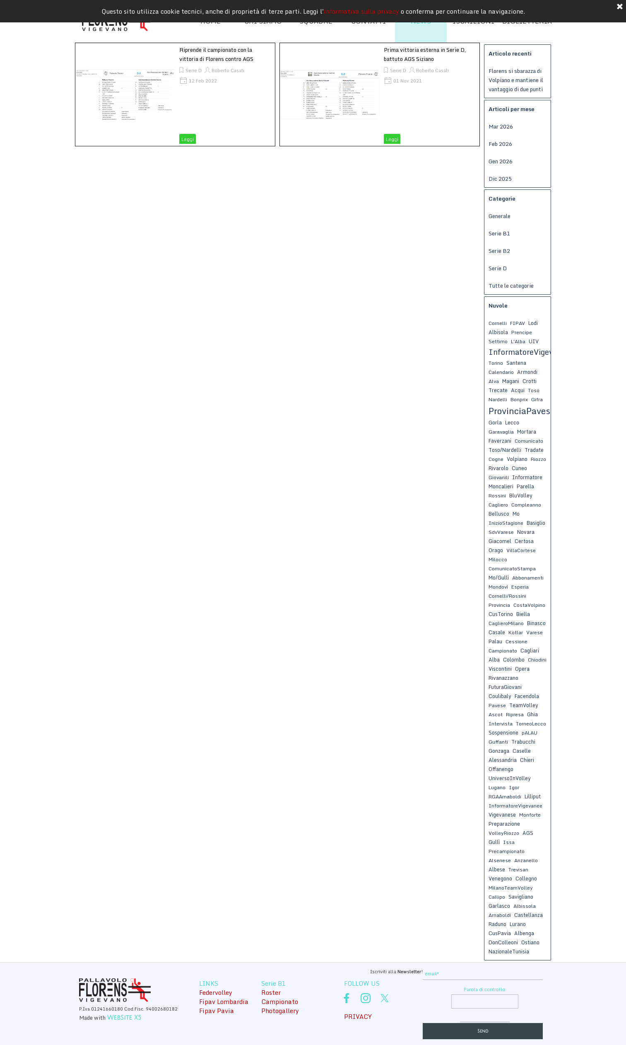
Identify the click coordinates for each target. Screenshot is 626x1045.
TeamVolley (523, 705)
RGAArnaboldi (505, 796)
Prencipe (521, 332)
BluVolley (520, 495)
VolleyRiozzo (504, 833)
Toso (533, 390)
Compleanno (526, 505)
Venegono (500, 878)
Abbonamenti (528, 578)
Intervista (501, 723)
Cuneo (519, 468)
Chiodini (537, 660)
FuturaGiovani (505, 687)
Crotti (529, 381)
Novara (526, 532)
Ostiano (530, 942)
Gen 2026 (501, 161)
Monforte (530, 815)
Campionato (503, 651)
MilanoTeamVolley (511, 888)
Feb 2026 (500, 143)
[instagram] (365, 998)
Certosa (524, 541)
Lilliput (533, 796)
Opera (522, 668)
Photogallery (280, 1011)
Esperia (520, 587)
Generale (499, 216)
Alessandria (503, 760)
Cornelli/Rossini (507, 596)
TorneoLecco (531, 723)
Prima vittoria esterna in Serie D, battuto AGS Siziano (425, 54)
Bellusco (499, 513)
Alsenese (500, 860)
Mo (516, 513)
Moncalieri (501, 486)
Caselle (522, 751)
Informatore (527, 477)
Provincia (499, 605)
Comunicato (529, 441)
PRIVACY (358, 1016)
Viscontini (500, 668)
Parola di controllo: (485, 989)
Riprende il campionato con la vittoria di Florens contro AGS (216, 54)
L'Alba (518, 341)
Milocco (498, 559)
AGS (527, 833)
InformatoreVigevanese (531, 352)
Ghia (532, 714)
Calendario (501, 372)
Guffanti (498, 742)
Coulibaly (500, 696)
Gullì (494, 842)
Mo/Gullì (499, 577)
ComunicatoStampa (512, 568)
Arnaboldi (500, 915)
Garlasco (499, 906)
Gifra (537, 399)
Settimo (498, 341)
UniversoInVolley (510, 778)
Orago (496, 550)
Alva (494, 381)
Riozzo (538, 459)
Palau (495, 641)
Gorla (495, 422)
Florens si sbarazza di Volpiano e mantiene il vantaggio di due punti (516, 80)
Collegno (526, 878)
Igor (514, 787)
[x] (384, 998)
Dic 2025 (500, 178)
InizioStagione (506, 523)
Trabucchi (523, 741)
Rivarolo (498, 468)
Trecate (498, 390)
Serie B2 (499, 250)
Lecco (512, 422)
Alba (494, 659)
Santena (516, 363)
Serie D (193, 70)
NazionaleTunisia (509, 951)
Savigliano (520, 896)
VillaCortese (521, 550)
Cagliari (529, 650)
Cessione (516, 641)
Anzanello (526, 860)
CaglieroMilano (506, 623)
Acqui (518, 390)
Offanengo (501, 769)
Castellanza (528, 915)
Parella (525, 486)
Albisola (498, 332)
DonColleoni (503, 942)
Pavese (497, 705)
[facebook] (346, 998)
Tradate (534, 450)
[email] (483, 974)
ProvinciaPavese (522, 411)
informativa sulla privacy (361, 8)
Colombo (514, 659)
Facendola (527, 696)
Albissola (524, 906)
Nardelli (498, 399)
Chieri (527, 760)
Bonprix (519, 399)
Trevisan (518, 869)
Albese (497, 869)
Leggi (187, 139)
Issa (509, 842)
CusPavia (500, 933)
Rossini (497, 495)
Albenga (524, 933)
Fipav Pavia (216, 1011)
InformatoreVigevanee (515, 806)
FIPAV (517, 323)
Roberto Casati (228, 70)
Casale (497, 632)
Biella (523, 614)
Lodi (533, 323)
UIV (534, 341)
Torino (496, 363)
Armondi (527, 372)
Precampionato (507, 851)
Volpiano (517, 459)
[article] (175, 94)
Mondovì (498, 587)
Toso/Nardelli (505, 450)
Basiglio (536, 523)
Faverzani (500, 440)
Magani (510, 381)
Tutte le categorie (511, 285)
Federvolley (215, 992)
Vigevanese (502, 814)
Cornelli (498, 323)
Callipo (497, 897)
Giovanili (499, 477)
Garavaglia (501, 432)
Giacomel (500, 541)
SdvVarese (501, 532)
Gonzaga (499, 751)
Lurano (518, 924)
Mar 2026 (501, 126)
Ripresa (515, 714)
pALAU (529, 733)
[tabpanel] (132, 1013)
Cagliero (498, 505)
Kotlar (515, 632)
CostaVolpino (529, 605)
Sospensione (503, 732)
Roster (271, 992)
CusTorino (501, 614)
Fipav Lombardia (223, 1001)
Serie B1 (499, 233)
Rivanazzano (503, 678)
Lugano (497, 787)
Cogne (496, 459)
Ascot (496, 714)
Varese (534, 632)
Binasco (536, 623)
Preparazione (504, 824)
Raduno (497, 924)
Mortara (526, 431)
